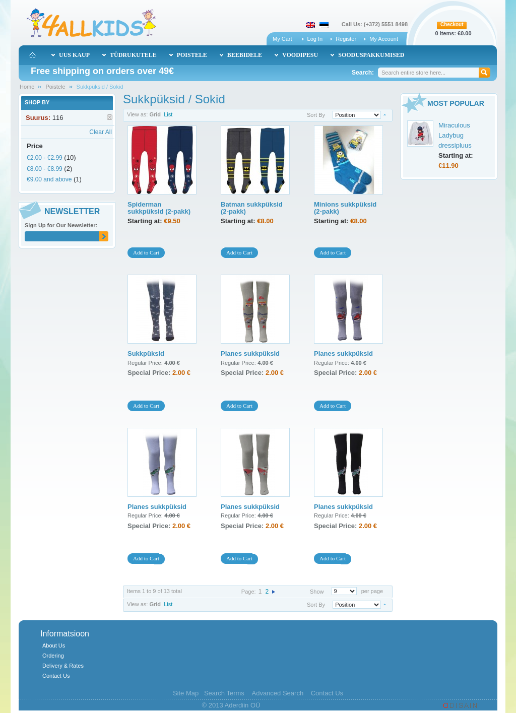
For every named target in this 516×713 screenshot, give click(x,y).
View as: (137, 114)
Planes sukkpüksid (250, 353)
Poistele (55, 87)
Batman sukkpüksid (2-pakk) (252, 208)
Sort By (316, 115)
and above (49, 179)
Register (346, 39)
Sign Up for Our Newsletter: (61, 225)
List (168, 114)
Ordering (53, 656)
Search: (363, 72)
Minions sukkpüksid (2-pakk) (345, 208)
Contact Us (56, 676)
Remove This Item (109, 117)
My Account (383, 39)
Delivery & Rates (63, 666)
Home (27, 87)
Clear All (100, 132)
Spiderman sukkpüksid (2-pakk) (158, 208)
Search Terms (224, 693)
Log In (315, 39)
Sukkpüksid (145, 353)
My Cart (282, 39)
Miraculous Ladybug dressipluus (455, 135)
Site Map (186, 693)
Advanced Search (277, 693)
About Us (53, 645)
